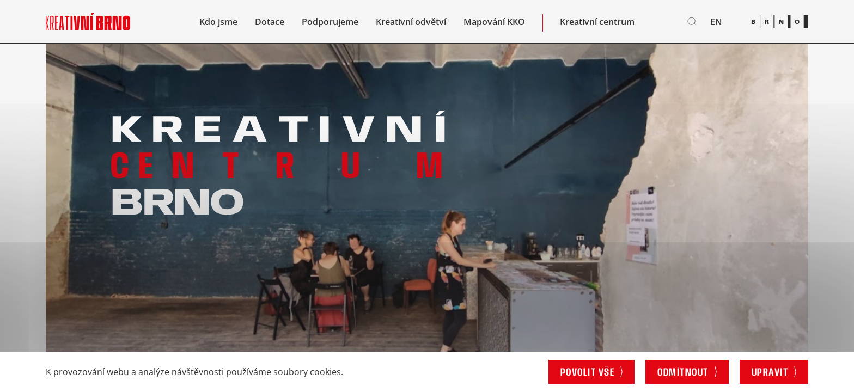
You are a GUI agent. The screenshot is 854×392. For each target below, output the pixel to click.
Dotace (269, 22)
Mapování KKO (494, 22)
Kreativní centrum (597, 22)
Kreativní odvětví (411, 22)
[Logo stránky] (88, 21)
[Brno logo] (779, 21)
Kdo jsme (218, 22)
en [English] (716, 22)
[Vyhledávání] (692, 21)
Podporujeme (330, 22)
